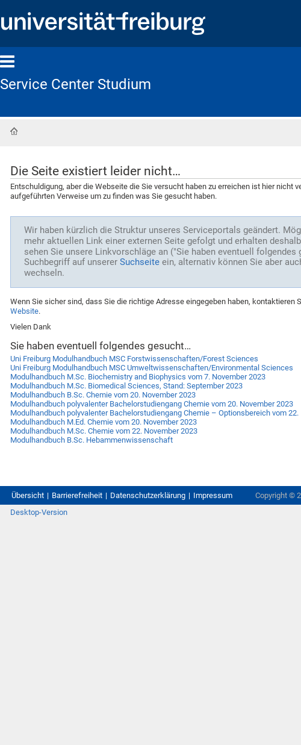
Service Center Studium (75, 84)
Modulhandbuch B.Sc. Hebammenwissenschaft (91, 439)
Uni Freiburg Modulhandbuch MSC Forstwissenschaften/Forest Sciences (134, 358)
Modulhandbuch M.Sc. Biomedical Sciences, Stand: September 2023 (126, 385)
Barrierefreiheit (77, 495)
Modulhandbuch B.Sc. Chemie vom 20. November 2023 (103, 394)
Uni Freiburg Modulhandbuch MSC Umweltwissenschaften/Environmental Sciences (151, 367)
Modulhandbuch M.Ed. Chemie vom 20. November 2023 (103, 421)
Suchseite (140, 262)
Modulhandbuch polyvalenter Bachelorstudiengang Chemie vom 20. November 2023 (151, 403)
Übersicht (27, 495)
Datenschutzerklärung (147, 495)
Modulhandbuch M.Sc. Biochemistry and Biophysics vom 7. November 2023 (137, 376)
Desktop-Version (38, 512)
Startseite (13, 131)
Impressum (212, 495)
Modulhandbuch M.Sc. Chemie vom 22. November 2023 (103, 430)
